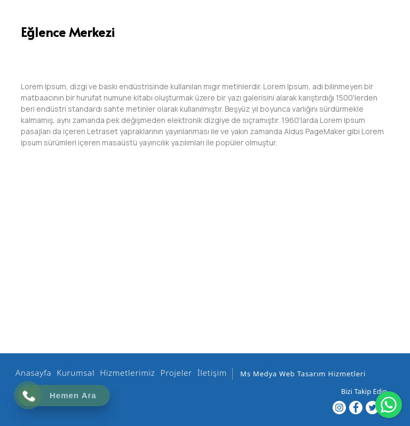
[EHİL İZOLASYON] (194, 27)
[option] (205, 50)
